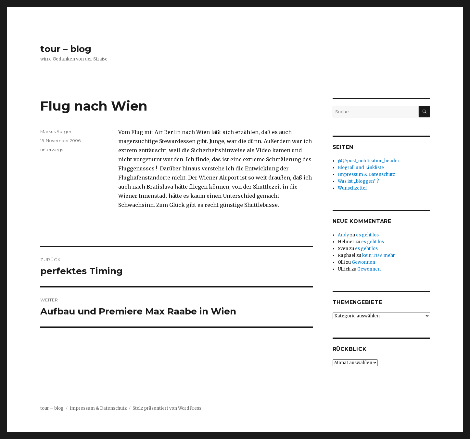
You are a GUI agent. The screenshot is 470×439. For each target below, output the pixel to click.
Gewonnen (363, 262)
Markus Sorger (55, 131)
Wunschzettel (352, 188)
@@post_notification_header (369, 161)
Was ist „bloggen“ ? (358, 181)
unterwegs (51, 149)
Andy (343, 235)
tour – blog (65, 48)
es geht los (367, 235)
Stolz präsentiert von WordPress (167, 408)
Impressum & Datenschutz (366, 174)
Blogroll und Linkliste (361, 167)
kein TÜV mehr (378, 255)
